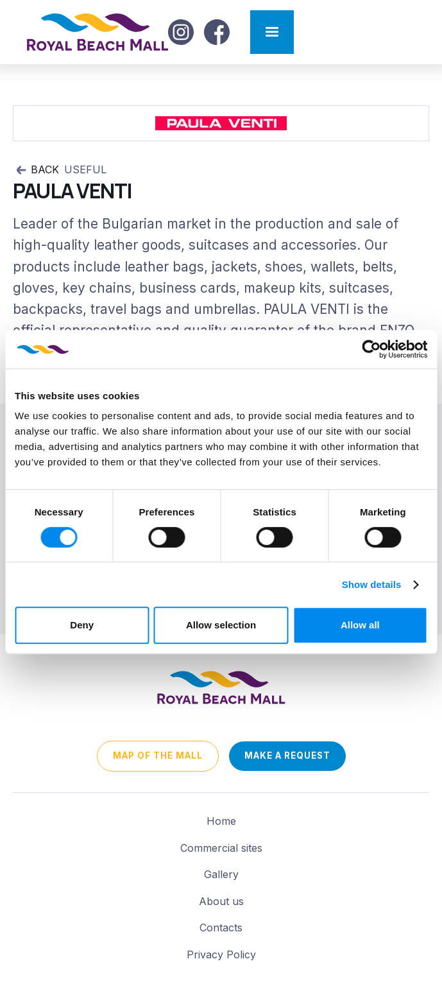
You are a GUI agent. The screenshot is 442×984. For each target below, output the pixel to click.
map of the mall (158, 755)
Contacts (221, 927)
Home (221, 821)
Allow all (360, 624)
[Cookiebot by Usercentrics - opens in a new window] (371, 349)
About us (221, 901)
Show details (372, 584)
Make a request (287, 755)
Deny (82, 624)
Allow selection (221, 624)
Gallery (221, 874)
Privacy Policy (221, 954)
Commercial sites (221, 848)
